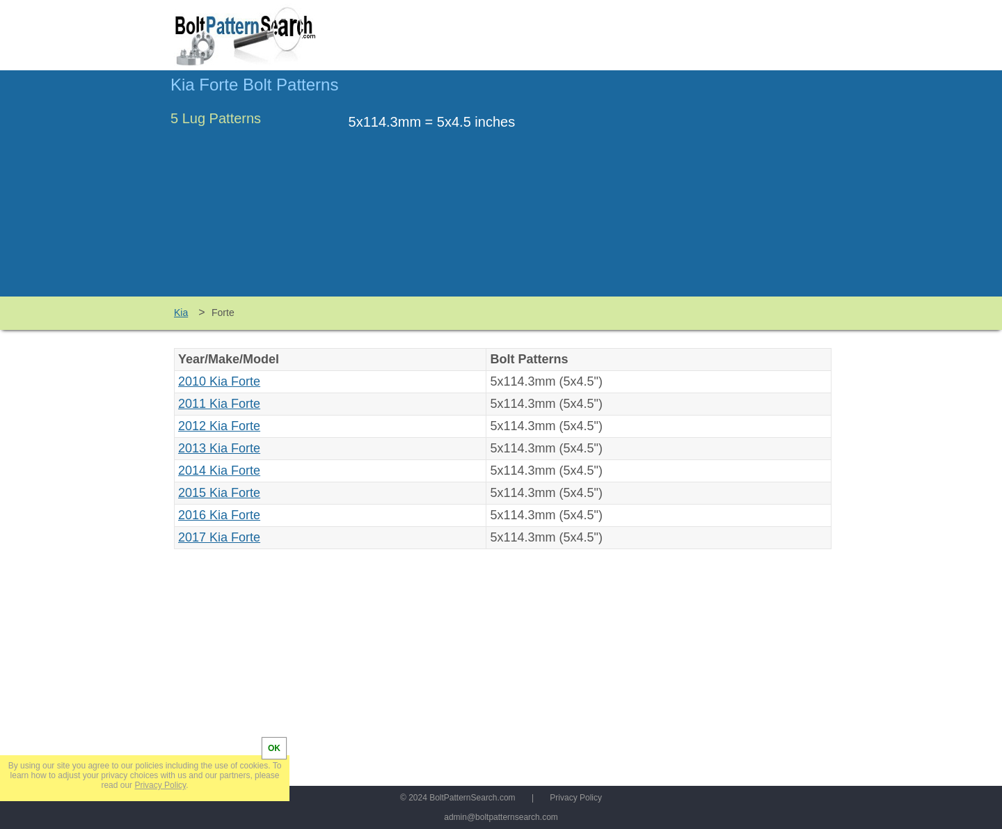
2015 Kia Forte (219, 493)
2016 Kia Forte (219, 515)
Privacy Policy (576, 798)
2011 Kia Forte (219, 404)
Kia (181, 312)
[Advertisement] (715, 190)
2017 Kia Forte (219, 537)
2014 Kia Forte (219, 470)
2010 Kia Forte (219, 381)
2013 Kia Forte (219, 448)
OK (274, 748)
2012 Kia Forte (219, 426)
